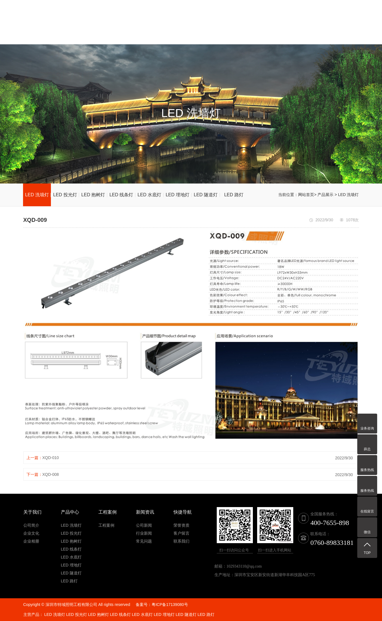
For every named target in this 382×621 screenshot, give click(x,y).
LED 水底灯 (150, 194)
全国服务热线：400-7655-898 (325, 8)
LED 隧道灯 (206, 194)
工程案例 (286, 30)
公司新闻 (144, 525)
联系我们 (343, 30)
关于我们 (170, 30)
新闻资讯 (257, 30)
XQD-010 (50, 457)
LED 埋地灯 (177, 194)
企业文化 (31, 533)
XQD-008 (50, 474)
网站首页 (142, 30)
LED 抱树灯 (93, 194)
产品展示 (199, 30)
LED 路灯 (233, 194)
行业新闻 (144, 533)
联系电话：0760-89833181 (249, 8)
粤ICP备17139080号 (170, 604)
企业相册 (31, 541)
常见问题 (144, 541)
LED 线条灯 (121, 194)
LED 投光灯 (65, 194)
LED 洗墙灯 (37, 194)
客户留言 (314, 30)
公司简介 (31, 525)
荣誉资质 (228, 30)
